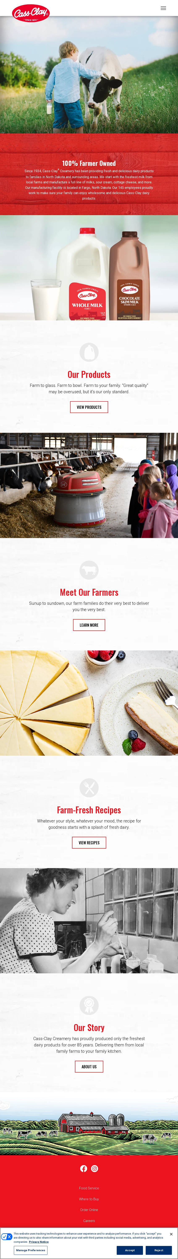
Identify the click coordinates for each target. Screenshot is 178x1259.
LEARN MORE (89, 625)
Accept (130, 1250)
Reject (158, 1250)
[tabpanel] (89, 74)
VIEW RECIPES (89, 842)
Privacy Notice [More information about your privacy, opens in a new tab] (39, 1241)
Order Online (89, 1210)
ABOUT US (89, 1066)
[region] (89, 1243)
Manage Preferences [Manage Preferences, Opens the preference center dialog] (30, 1250)
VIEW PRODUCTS (89, 407)
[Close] (171, 1234)
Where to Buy (89, 1199)
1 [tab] (89, 81)
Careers (89, 1221)
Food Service (89, 1188)
